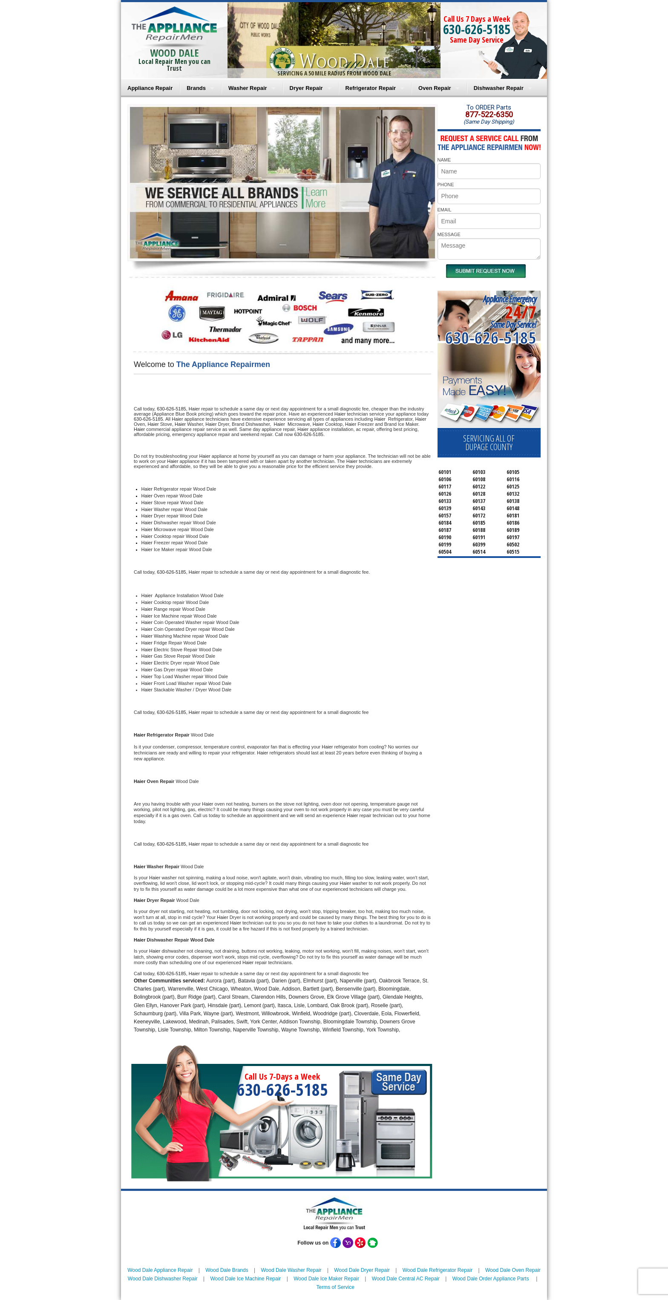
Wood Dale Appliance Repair (160, 1270)
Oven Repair (434, 88)
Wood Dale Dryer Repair (362, 1270)
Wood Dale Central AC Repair (406, 1279)
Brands (196, 88)
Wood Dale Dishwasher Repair (163, 1279)
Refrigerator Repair (371, 88)
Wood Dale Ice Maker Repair (326, 1279)
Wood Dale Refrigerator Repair (438, 1270)
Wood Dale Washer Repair (291, 1270)
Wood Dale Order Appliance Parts (490, 1279)
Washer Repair (247, 88)
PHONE (446, 184)
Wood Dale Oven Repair (513, 1270)
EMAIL (445, 209)
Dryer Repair (306, 88)
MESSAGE (449, 234)
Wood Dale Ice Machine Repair (245, 1279)
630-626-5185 (476, 29)
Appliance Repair (150, 88)
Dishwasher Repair (499, 88)
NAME (444, 159)
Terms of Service (335, 1287)
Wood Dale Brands (226, 1270)
